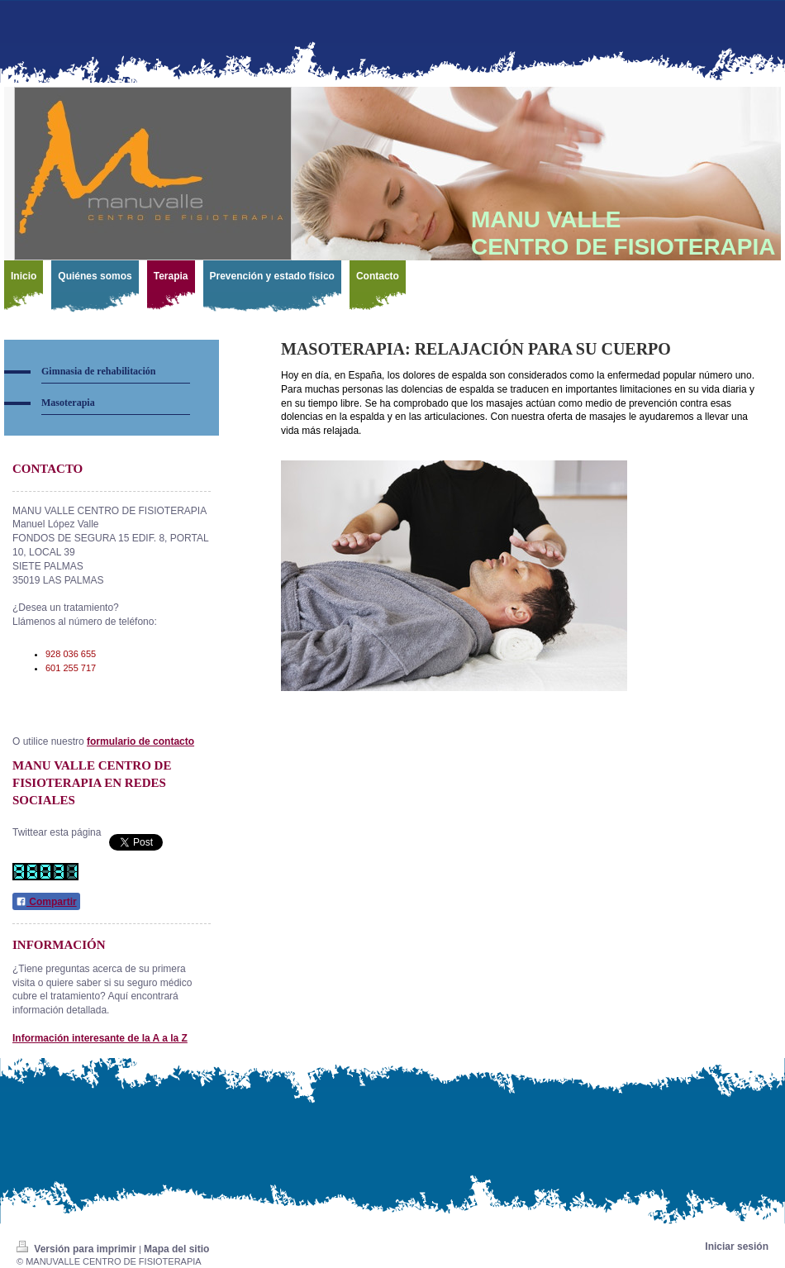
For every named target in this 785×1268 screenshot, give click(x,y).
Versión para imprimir (78, 1249)
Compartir (46, 902)
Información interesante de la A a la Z (100, 1038)
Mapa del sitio (176, 1249)
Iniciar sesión (736, 1246)
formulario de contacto (140, 741)
